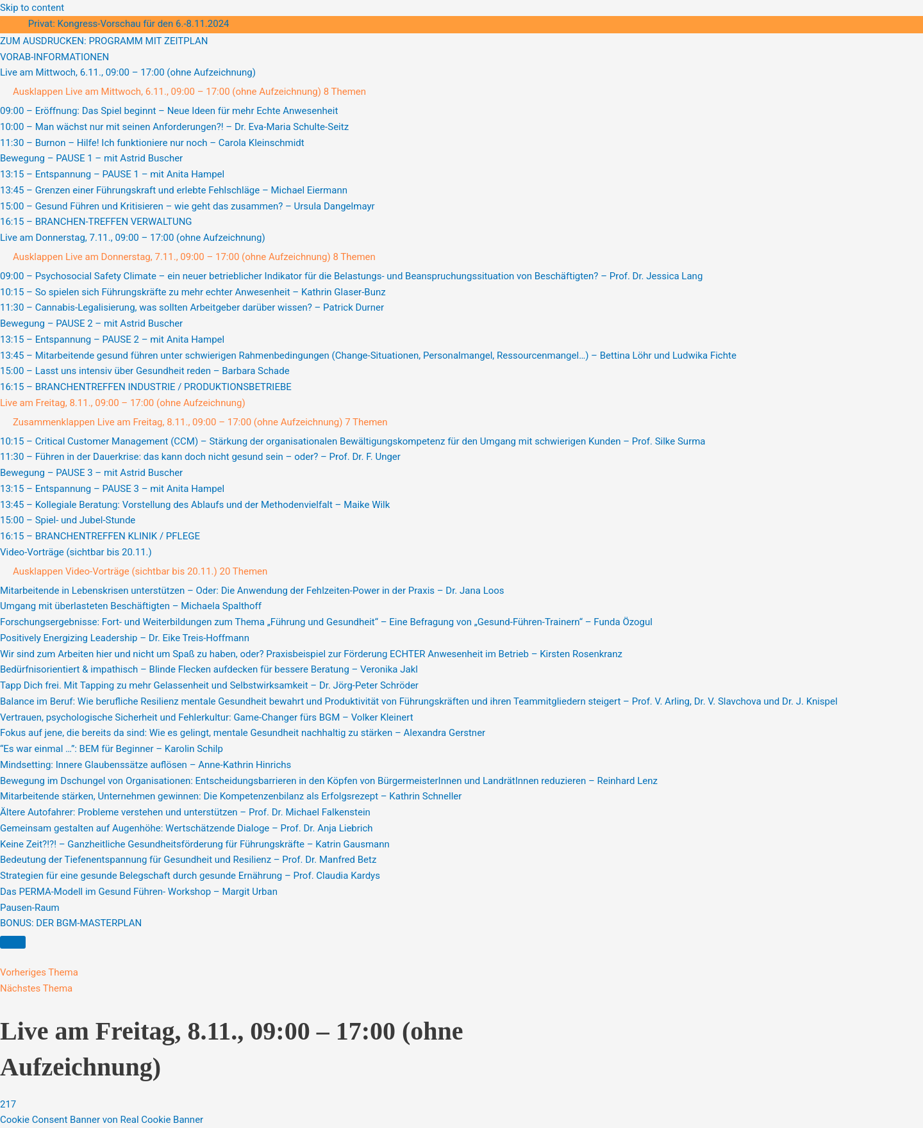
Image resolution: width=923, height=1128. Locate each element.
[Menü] (13, 942)
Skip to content (32, 7)
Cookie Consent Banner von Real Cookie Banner (101, 1119)
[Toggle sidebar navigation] (13, 26)
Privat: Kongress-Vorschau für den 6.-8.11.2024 (128, 23)
